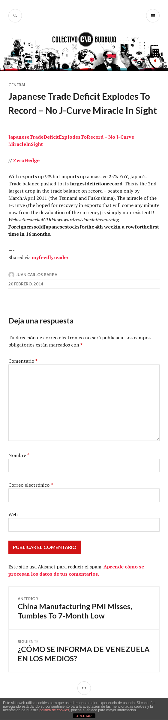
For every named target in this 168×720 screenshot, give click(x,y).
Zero (18, 160)
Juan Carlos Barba (36, 274)
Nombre (18, 455)
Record (95, 137)
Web (13, 514)
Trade (36, 137)
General (17, 84)
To (83, 137)
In (28, 144)
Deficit (51, 137)
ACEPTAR (84, 716)
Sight (37, 144)
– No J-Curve (119, 137)
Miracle (17, 144)
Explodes (69, 137)
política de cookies (54, 710)
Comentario (23, 361)
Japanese (18, 137)
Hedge (32, 160)
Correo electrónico (30, 485)
